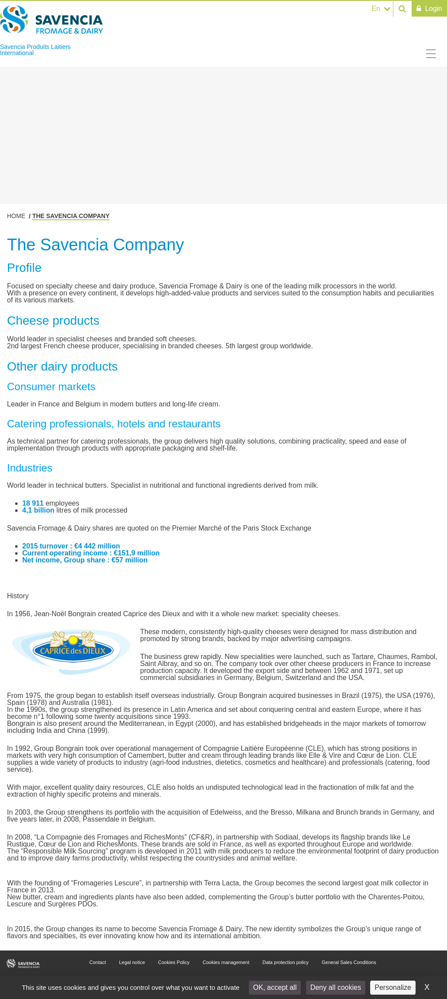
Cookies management (226, 962)
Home (16, 216)
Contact (97, 962)
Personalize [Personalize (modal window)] (393, 987)
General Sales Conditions (349, 962)
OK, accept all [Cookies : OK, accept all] (275, 987)
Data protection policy (285, 962)
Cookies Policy (173, 962)
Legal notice (132, 962)
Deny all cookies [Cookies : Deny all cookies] (335, 987)
